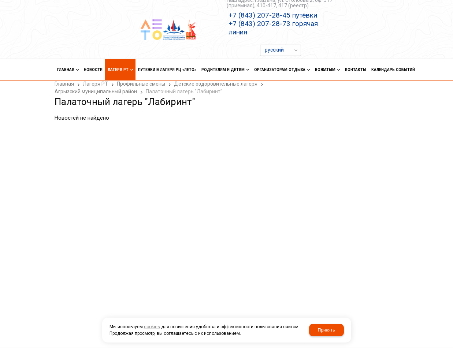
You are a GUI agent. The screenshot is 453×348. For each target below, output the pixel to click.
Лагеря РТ (95, 84)
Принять (326, 330)
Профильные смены (141, 84)
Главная (64, 84)
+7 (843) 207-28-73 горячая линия (273, 27)
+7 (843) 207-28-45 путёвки (273, 15)
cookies (152, 326)
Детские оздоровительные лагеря (215, 84)
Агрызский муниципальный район (96, 91)
